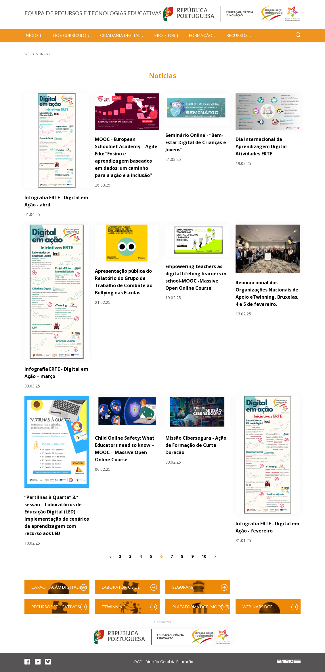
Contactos (162, 622)
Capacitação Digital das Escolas (59, 589)
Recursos (237, 35)
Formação (201, 35)
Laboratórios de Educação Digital (122, 589)
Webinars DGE (257, 606)
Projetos (164, 35)
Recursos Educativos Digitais (55, 609)
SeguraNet (184, 587)
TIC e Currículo (69, 35)
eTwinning (114, 606)
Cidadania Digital (120, 35)
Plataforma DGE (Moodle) (200, 606)
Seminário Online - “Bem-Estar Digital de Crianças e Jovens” (195, 142)
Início (31, 35)
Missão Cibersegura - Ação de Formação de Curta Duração (195, 445)
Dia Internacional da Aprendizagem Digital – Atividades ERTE (263, 146)
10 (204, 556)
